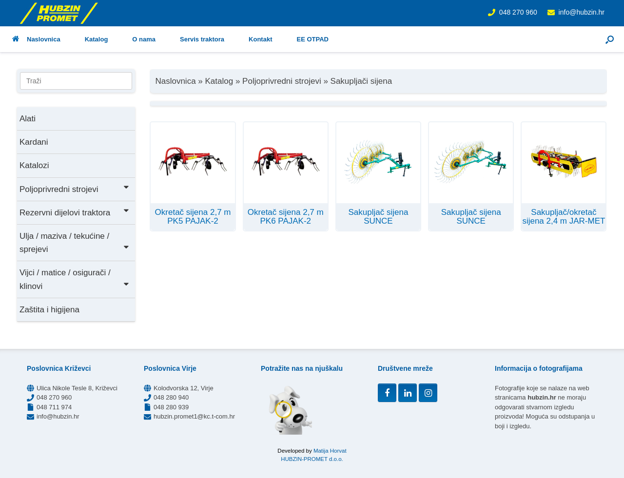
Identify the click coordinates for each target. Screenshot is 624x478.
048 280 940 (171, 397)
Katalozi (34, 165)
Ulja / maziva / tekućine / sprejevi (75, 242)
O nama (144, 39)
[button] (609, 39)
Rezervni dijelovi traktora (75, 211)
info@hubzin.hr (581, 12)
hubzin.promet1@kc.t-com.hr (194, 416)
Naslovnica (36, 39)
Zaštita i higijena (49, 309)
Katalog (96, 39)
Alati (28, 118)
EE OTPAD (312, 39)
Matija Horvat (330, 451)
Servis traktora (202, 39)
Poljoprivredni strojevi (75, 188)
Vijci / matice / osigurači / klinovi (75, 279)
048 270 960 (518, 12)
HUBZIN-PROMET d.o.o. (312, 459)
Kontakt (260, 39)
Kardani (34, 142)
